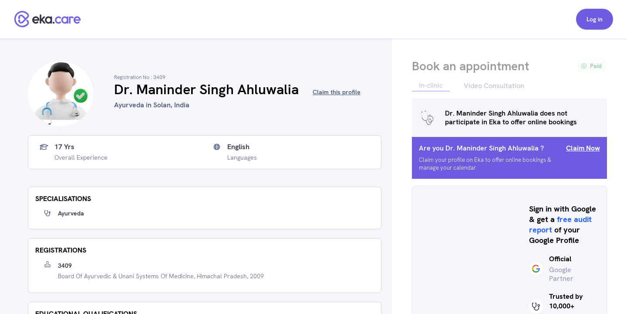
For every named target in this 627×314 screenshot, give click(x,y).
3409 (65, 266)
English (238, 147)
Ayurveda (71, 213)
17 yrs (64, 147)
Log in (595, 19)
